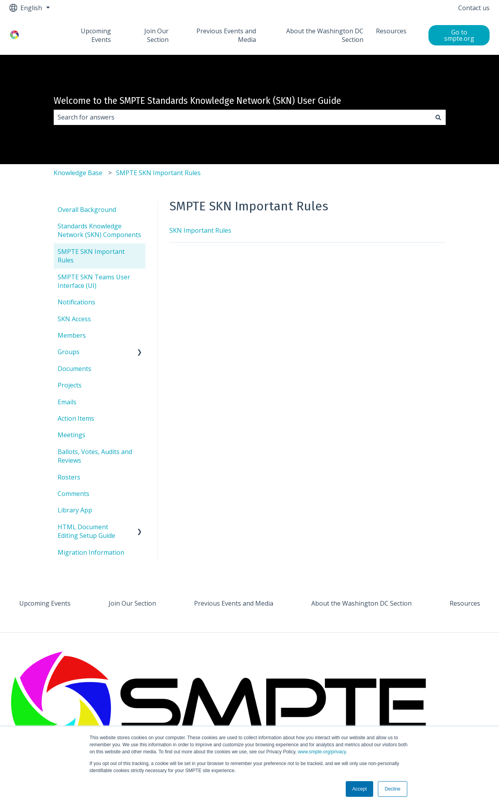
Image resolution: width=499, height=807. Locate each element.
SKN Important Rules (200, 230)
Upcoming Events (96, 35)
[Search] (438, 117)
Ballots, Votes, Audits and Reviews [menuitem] (95, 456)
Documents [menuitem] (74, 368)
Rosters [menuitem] (69, 477)
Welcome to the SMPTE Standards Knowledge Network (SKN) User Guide (197, 100)
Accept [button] (359, 789)
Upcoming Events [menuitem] (45, 603)
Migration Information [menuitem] (91, 552)
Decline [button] (392, 789)
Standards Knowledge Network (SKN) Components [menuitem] (99, 230)
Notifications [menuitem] (76, 302)
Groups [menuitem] (69, 351)
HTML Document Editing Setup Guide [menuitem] (86, 531)
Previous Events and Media (226, 35)
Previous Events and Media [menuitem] (233, 603)
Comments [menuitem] (73, 493)
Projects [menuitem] (70, 385)
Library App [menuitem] (75, 510)
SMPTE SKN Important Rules (158, 172)
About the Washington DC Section (324, 35)
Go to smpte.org (459, 35)
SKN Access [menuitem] (74, 319)
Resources (391, 31)
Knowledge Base (78, 172)
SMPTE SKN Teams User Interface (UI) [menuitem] (94, 281)
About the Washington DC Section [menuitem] (361, 603)
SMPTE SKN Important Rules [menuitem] (91, 255)
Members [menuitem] (72, 335)
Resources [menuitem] (465, 603)
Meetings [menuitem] (71, 435)
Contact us (474, 8)
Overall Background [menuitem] (87, 209)
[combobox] (242, 117)
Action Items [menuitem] (76, 418)
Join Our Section (156, 35)
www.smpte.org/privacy (322, 752)
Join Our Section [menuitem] (132, 603)
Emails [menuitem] (67, 402)
